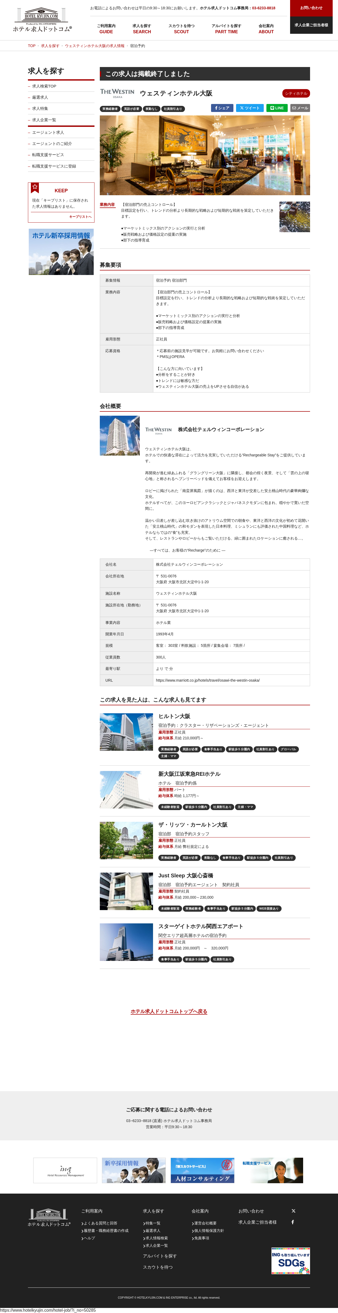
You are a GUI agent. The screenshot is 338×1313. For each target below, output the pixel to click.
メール (300, 108)
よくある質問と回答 (100, 1223)
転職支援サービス (48, 159)
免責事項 (201, 1238)
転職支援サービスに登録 (54, 170)
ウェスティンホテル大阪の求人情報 (95, 46)
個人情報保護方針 (209, 1230)
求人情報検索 (157, 1238)
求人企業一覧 (44, 124)
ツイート (250, 108)
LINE (277, 108)
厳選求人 (40, 101)
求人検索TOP (44, 90)
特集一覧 (153, 1223)
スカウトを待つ (181, 26)
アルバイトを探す (226, 26)
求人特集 (40, 112)
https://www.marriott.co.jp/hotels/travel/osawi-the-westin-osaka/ (208, 680)
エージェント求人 (48, 136)
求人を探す (142, 26)
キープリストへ (80, 221)
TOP (32, 46)
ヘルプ (89, 1238)
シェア (222, 108)
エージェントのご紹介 (52, 147)
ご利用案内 (106, 26)
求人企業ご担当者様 (311, 25)
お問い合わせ (251, 1211)
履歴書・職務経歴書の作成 (106, 1230)
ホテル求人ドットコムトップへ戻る (169, 1011)
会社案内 (266, 26)
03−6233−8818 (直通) (144, 1121)
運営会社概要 (205, 1223)
